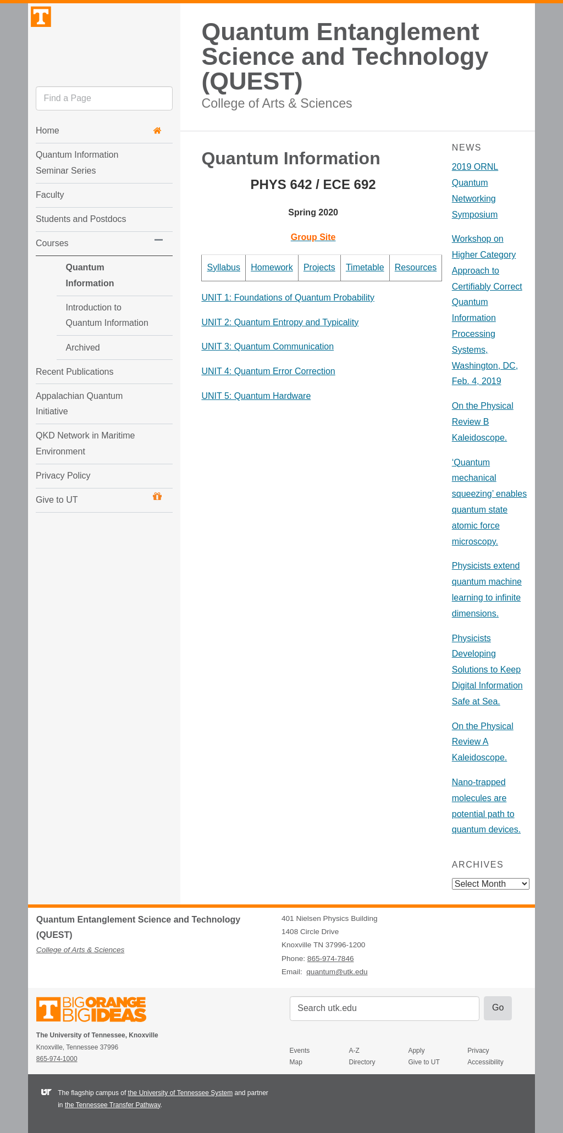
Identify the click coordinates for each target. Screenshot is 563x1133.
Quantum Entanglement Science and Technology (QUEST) (344, 56)
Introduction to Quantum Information (92, 324)
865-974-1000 (57, 1059)
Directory (362, 1062)
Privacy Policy (63, 485)
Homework (271, 267)
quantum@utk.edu (336, 972)
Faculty (50, 220)
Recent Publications (74, 381)
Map (296, 1062)
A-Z (354, 1050)
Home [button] (99, 155)
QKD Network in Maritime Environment (85, 453)
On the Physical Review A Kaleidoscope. (483, 742)
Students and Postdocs (81, 244)
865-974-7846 (330, 958)
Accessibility (485, 1062)
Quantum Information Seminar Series (77, 188)
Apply (416, 1050)
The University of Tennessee (98, 1011)
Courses (52, 268)
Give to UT (99, 508)
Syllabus (223, 267)
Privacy (478, 1050)
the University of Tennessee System (180, 1093)
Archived (62, 357)
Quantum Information (89, 292)
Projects (319, 267)
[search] (104, 124)
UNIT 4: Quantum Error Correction (268, 371)
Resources (416, 267)
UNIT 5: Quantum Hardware (256, 396)
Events (300, 1050)
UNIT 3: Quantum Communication (267, 346)
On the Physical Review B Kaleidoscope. (483, 421)
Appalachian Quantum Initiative (79, 413)
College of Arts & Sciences (276, 103)
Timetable (365, 267)
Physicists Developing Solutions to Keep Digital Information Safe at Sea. (487, 670)
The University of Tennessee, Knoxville (104, 51)
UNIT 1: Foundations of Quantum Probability (287, 297)
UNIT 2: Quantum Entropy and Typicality (279, 322)
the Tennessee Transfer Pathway (113, 1105)
